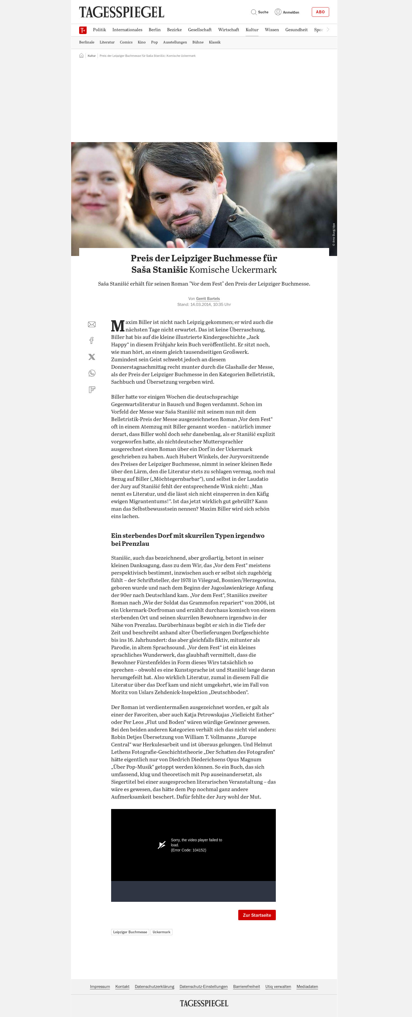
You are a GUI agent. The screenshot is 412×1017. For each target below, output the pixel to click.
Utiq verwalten (278, 986)
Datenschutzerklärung (154, 986)
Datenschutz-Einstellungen (204, 986)
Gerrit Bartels (208, 299)
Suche (259, 12)
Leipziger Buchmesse (130, 932)
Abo (320, 12)
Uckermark (161, 932)
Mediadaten (307, 986)
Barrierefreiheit (246, 986)
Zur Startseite (257, 915)
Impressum (100, 986)
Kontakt (122, 986)
